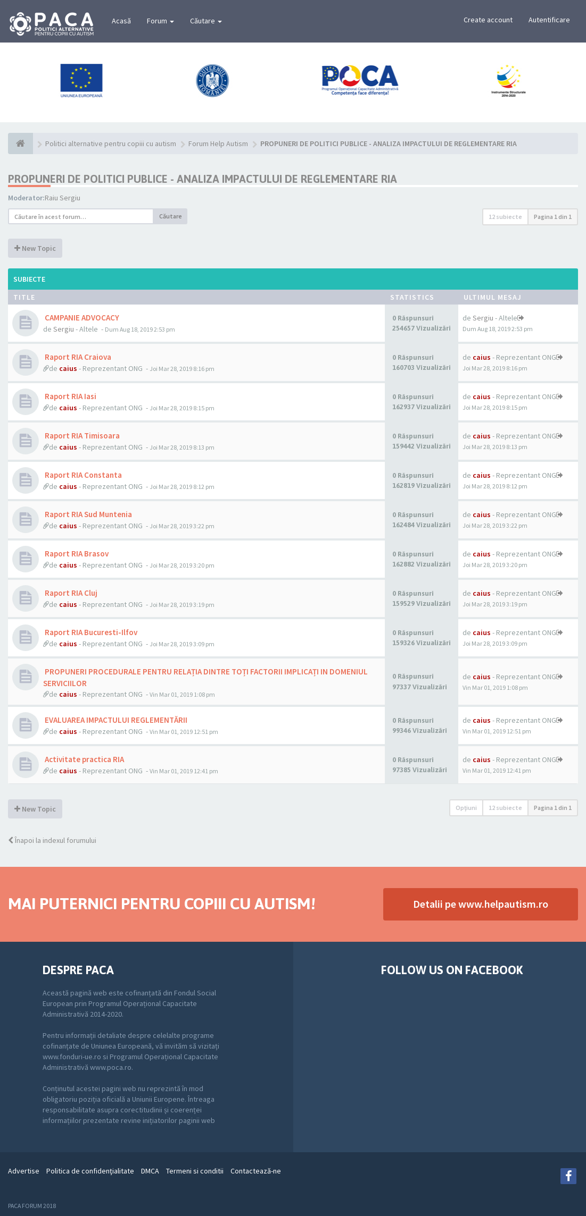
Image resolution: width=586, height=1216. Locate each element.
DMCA (150, 1171)
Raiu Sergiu (62, 197)
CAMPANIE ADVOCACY (81, 318)
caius (68, 368)
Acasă (121, 21)
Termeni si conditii (195, 1171)
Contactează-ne (255, 1171)
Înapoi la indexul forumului (52, 840)
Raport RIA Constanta (82, 475)
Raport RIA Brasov (76, 553)
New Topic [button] (35, 248)
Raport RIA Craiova (77, 357)
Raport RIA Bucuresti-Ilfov (90, 632)
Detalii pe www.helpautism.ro (480, 903)
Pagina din (553, 217)
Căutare (206, 21)
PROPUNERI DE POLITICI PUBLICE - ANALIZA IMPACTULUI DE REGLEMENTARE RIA (202, 179)
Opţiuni (466, 808)
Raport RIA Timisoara (81, 435)
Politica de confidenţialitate (90, 1171)
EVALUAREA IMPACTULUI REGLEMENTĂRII (115, 720)
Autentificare (549, 19)
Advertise (23, 1171)
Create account (488, 19)
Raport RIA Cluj (70, 593)
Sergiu (63, 329)
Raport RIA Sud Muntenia (87, 514)
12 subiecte (505, 217)
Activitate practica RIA (83, 759)
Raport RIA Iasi (69, 396)
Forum (160, 21)
